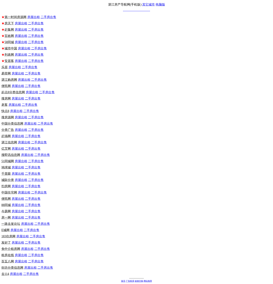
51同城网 (7, 161)
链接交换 (139, 281)
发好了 (6, 242)
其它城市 (148, 4)
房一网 (6, 217)
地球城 (6, 167)
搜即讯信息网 (10, 155)
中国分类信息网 (12, 123)
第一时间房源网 (15, 17)
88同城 (6, 205)
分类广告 (7, 130)
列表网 (9, 54)
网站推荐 (148, 281)
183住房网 (8, 236)
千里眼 (6, 173)
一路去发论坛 (10, 224)
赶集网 (9, 29)
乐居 (4, 67)
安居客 (9, 61)
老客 (4, 104)
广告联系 (130, 281)
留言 (123, 281)
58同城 (9, 42)
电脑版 (160, 4)
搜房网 (6, 98)
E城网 (5, 230)
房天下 (9, 23)
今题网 (6, 211)
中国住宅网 (9, 192)
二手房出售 (48, 17)
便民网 (6, 86)
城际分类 (7, 180)
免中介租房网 (10, 249)
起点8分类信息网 (13, 92)
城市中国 (11, 48)
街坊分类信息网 (12, 267)
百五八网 (7, 261)
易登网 (6, 73)
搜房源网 (7, 117)
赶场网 (6, 136)
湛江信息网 (9, 142)
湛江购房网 (9, 79)
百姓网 (9, 36)
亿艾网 (6, 148)
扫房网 (6, 186)
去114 (5, 274)
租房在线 (7, 255)
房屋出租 (33, 17)
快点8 (5, 111)
